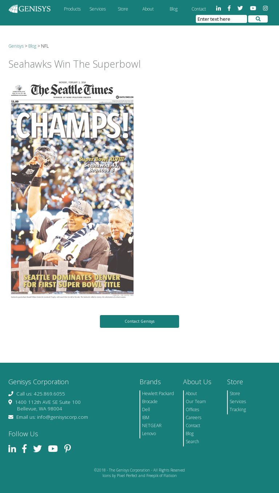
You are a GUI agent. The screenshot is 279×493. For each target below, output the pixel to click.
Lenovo (149, 433)
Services (97, 9)
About (148, 9)
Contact (198, 9)
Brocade (150, 401)
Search (192, 441)
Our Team (196, 401)
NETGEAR (152, 425)
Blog (174, 9)
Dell (146, 409)
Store (123, 9)
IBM (145, 417)
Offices (192, 409)
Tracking (238, 409)
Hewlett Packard (158, 393)
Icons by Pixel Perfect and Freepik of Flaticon (139, 475)
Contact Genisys (139, 321)
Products (72, 9)
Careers (193, 417)
